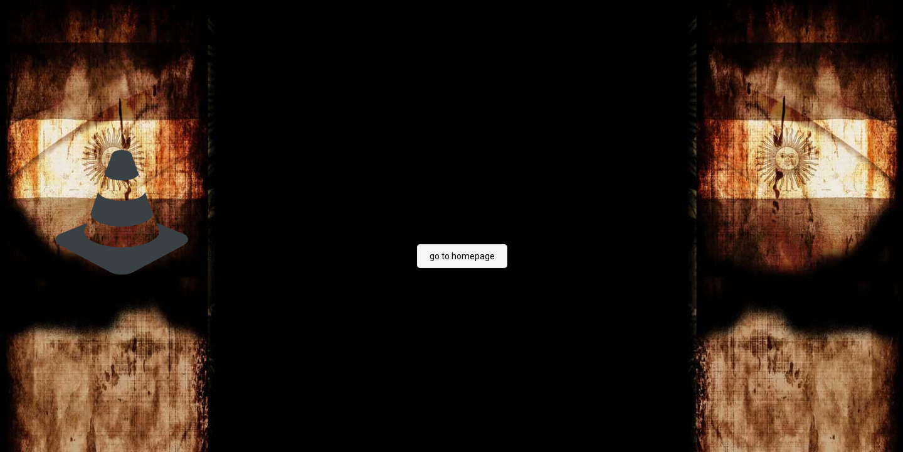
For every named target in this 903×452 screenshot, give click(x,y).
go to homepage (462, 256)
